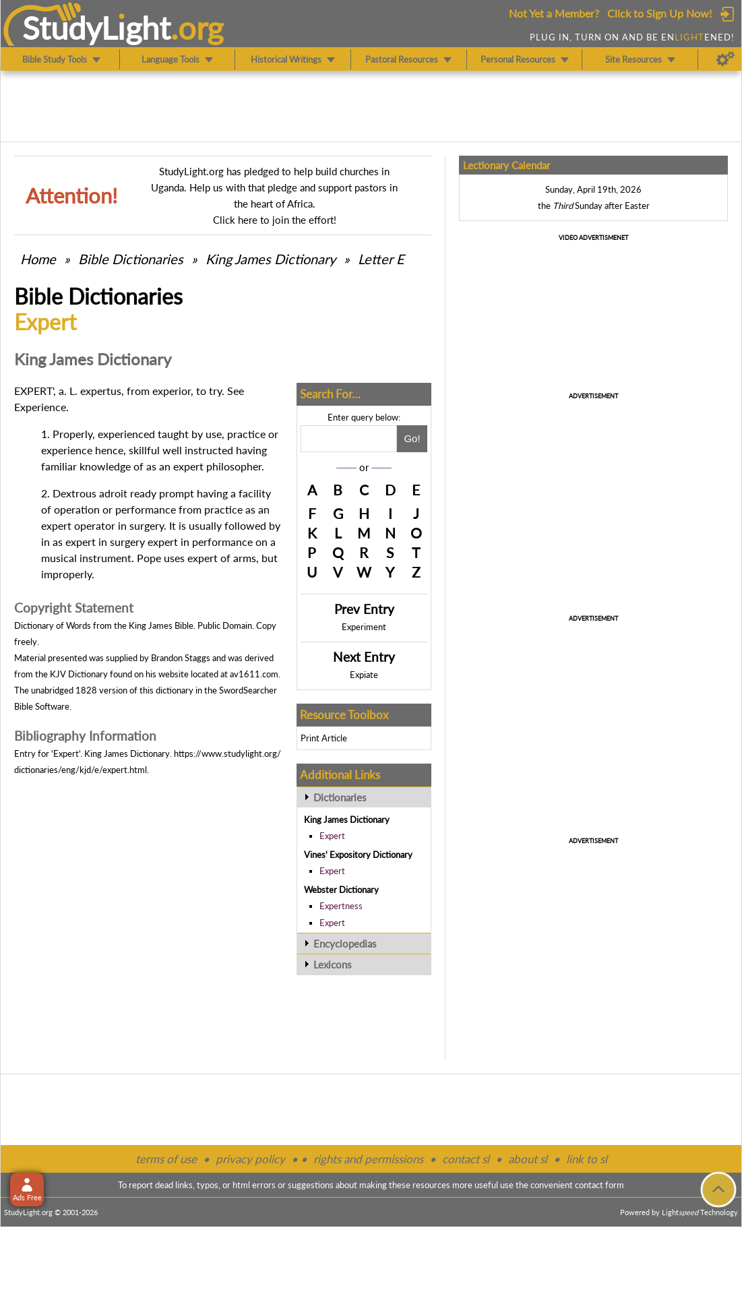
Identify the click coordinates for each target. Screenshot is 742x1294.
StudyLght (96, 28)
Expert (332, 835)
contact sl (465, 1159)
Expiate (364, 674)
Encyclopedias (345, 943)
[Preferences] (725, 59)
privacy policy (250, 1159)
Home (38, 259)
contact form (599, 1184)
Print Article (324, 738)
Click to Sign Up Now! (659, 13)
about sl (527, 1159)
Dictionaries (340, 797)
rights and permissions (368, 1159)
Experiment (364, 626)
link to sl (586, 1159)
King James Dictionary (271, 259)
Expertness (341, 905)
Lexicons (332, 964)
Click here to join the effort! (274, 220)
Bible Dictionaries (130, 259)
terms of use (166, 1159)
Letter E (381, 259)
